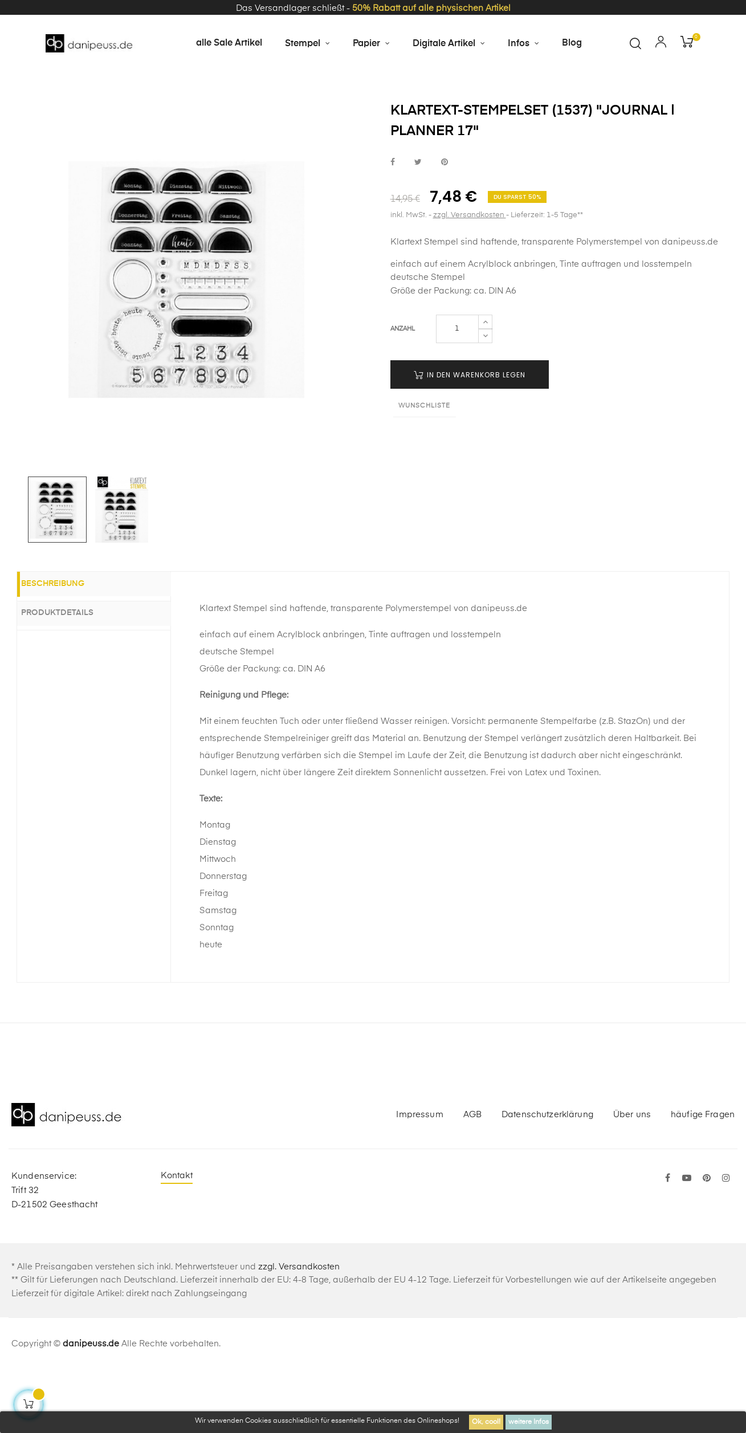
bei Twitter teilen (418, 224)
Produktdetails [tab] (70, 675)
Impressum (419, 1176)
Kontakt (177, 1237)
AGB (472, 1176)
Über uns (632, 1176)
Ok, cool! (486, 1422)
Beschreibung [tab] (65, 647)
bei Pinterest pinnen (444, 224)
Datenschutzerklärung (547, 1176)
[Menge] (457, 391)
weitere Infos (528, 1422)
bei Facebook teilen (392, 224)
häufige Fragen (703, 1176)
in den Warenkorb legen (469, 437)
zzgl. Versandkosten (469, 277)
